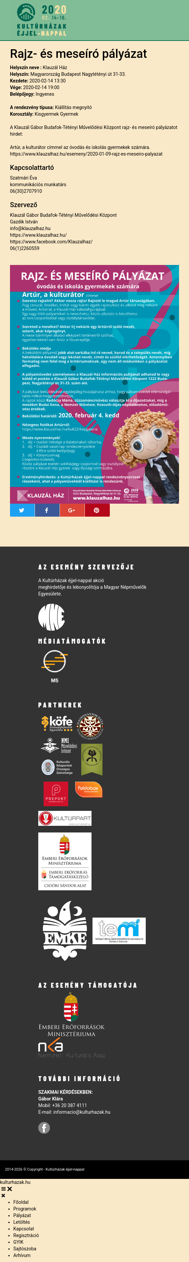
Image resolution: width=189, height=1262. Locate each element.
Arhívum (22, 1255)
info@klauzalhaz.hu (30, 228)
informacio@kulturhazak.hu (81, 1112)
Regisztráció (26, 1235)
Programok (24, 1208)
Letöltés (21, 1222)
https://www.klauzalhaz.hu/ (38, 235)
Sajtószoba (24, 1248)
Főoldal (21, 1202)
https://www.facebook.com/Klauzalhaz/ (51, 241)
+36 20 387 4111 (69, 1105)
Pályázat (22, 1215)
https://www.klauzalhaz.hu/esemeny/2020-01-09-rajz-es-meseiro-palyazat (86, 154)
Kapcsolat (23, 1228)
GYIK (18, 1242)
